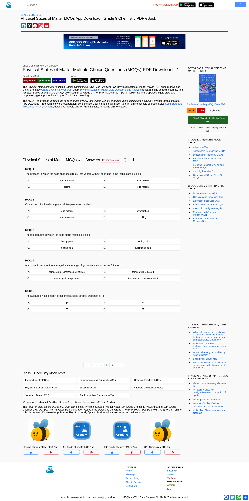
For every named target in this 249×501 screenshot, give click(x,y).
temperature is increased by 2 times (67, 272)
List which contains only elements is (209, 384)
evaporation (143, 180)
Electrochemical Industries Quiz (208, 204)
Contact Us (131, 486)
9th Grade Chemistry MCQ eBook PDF (206, 104)
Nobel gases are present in (206, 399)
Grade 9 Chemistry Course (56, 89)
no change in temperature (67, 278)
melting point (67, 248)
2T (143, 309)
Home (129, 470)
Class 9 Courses (31, 15)
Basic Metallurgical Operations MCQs (208, 159)
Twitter (170, 474)
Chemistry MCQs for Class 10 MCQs (207, 176)
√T (143, 302)
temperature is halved (143, 272)
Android (171, 485)
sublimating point (143, 248)
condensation (67, 180)
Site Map (130, 474)
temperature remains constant (143, 278)
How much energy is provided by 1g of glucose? (209, 353)
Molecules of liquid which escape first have (209, 411)
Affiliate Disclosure (135, 482)
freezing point (143, 241)
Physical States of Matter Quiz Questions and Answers (111, 89)
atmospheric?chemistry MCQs (208, 155)
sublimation (143, 187)
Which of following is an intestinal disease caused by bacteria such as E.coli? (209, 365)
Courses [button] (31, 5)
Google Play (214, 110)
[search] (224, 4)
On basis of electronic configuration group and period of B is (209, 392)
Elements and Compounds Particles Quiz (206, 213)
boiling (67, 187)
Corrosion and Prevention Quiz (208, 197)
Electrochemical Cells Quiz (206, 201)
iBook (191, 110)
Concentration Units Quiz (205, 193)
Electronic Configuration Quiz (207, 208)
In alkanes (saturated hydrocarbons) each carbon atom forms (209, 346)
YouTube (171, 478)
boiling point (67, 241)
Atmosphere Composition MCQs (209, 151)
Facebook (172, 470)
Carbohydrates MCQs (204, 171)
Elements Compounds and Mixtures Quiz (206, 219)
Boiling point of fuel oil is (205, 358)
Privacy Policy (133, 478)
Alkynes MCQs (200, 147)
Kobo (201, 110)
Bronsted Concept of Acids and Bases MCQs (208, 166)
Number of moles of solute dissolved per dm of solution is (208, 405)
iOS (169, 489)
